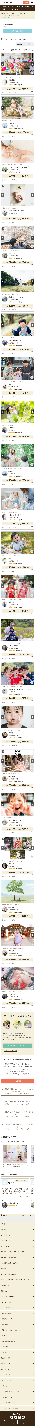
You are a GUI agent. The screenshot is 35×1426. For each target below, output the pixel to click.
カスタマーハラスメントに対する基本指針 (17, 1252)
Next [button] (32, 64)
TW (15, 1417)
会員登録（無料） (17, 1358)
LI (23, 1417)
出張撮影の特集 (18, 1313)
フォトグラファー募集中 (17, 1403)
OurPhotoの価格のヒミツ (18, 1341)
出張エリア (17, 1291)
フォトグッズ (17, 1369)
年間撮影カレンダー (18, 1319)
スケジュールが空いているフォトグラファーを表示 (18, 50)
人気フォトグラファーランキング (18, 1330)
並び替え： (24, 44)
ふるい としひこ (13, 1203)
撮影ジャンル (17, 1285)
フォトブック (18, 1375)
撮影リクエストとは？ (10, 1051)
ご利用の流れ (18, 1352)
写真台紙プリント (18, 1397)
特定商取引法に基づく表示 (17, 1263)
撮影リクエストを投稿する (17, 1046)
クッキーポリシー (17, 1240)
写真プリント (18, 1386)
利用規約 (17, 1224)
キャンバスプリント (18, 1380)
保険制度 (17, 1268)
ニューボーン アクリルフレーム (18, 1391)
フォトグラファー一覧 (17, 1296)
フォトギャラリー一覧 (18, 1308)
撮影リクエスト (17, 1363)
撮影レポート (18, 1324)
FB (11, 1417)
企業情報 (17, 1229)
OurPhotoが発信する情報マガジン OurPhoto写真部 (17, 1280)
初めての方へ (18, 1347)
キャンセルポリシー (17, 1246)
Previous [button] (2, 64)
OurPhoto (17, 1414)
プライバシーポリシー (17, 1235)
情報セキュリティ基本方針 (17, 1257)
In (19, 1417)
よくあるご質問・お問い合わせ (17, 1274)
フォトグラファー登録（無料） (17, 1408)
